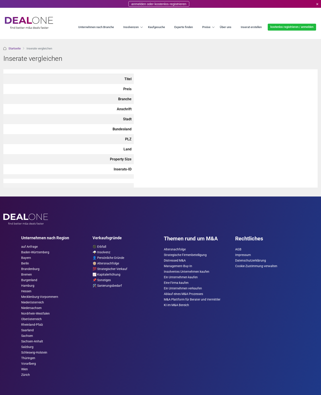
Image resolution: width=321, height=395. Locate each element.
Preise (206, 27)
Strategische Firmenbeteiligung (185, 255)
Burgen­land (29, 280)
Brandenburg (30, 269)
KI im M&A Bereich (176, 305)
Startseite (14, 48)
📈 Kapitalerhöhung (106, 274)
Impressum (243, 255)
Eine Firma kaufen (176, 283)
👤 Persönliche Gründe (108, 258)
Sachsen (27, 336)
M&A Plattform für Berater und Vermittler (192, 299)
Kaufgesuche (156, 27)
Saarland (27, 330)
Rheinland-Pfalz (32, 325)
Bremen (26, 274)
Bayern (26, 258)
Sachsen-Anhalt (32, 341)
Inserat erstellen (251, 27)
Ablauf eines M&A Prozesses (183, 294)
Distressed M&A (175, 260)
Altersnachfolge (175, 249)
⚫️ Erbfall (99, 247)
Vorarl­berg (28, 364)
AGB (238, 249)
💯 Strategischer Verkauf (110, 269)
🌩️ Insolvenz (101, 252)
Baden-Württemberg (35, 252)
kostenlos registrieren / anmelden (291, 27)
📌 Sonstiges (102, 280)
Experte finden (183, 27)
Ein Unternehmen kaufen (181, 277)
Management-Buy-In (178, 266)
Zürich (25, 375)
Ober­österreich (31, 319)
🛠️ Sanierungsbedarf (107, 286)
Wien (24, 369)
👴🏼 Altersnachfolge (106, 263)
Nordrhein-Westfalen (35, 313)
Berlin (25, 263)
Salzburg (27, 347)
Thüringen (28, 358)
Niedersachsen (31, 308)
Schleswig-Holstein (34, 352)
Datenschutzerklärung (250, 260)
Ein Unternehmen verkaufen (183, 288)
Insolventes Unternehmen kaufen (186, 272)
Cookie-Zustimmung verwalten (256, 266)
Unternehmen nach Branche (96, 27)
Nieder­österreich (32, 302)
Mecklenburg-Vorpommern (39, 297)
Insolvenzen (131, 27)
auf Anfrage (29, 247)
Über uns (225, 27)
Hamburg (27, 286)
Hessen (26, 291)
